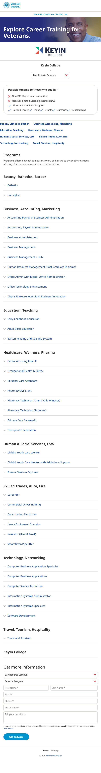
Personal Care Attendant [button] (20, 381)
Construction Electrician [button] (20, 514)
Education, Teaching (11, 130)
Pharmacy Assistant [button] (17, 390)
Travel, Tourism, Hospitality (48, 143)
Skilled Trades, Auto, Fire (53, 136)
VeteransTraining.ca (54, 755)
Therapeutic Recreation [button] (19, 430)
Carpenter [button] (11, 494)
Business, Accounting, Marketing (53, 123)
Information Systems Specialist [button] (24, 606)
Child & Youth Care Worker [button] (21, 452)
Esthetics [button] (11, 185)
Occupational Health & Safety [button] (23, 371)
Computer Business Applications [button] (25, 576)
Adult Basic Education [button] (18, 329)
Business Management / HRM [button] (23, 257)
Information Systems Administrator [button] (27, 596)
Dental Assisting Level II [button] (20, 361)
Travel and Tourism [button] (17, 638)
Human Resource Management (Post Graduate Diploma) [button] (39, 267)
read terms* (8, 728)
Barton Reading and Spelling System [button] (27, 338)
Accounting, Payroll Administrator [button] (26, 227)
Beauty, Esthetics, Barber (14, 123)
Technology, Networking (14, 143)
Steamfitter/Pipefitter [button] (18, 544)
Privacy (55, 750)
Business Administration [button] (20, 237)
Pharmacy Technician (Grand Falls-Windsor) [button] (31, 400)
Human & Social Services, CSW (17, 136)
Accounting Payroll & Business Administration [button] (33, 217)
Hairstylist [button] (11, 195)
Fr (66, 14)
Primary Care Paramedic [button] (20, 420)
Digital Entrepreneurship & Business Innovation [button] (34, 296)
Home (45, 750)
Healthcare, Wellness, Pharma (45, 130)
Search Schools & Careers (48, 14)
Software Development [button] (19, 616)
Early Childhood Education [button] (21, 319)
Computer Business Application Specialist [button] (30, 566)
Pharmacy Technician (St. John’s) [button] (24, 410)
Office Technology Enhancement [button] (25, 286)
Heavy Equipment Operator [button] (22, 524)
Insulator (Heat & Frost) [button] (19, 534)
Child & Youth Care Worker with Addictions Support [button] (36, 462)
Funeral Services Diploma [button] (20, 472)
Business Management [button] (19, 247)
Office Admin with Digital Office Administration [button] (34, 277)
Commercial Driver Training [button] (22, 504)
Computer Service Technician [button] (23, 586)
